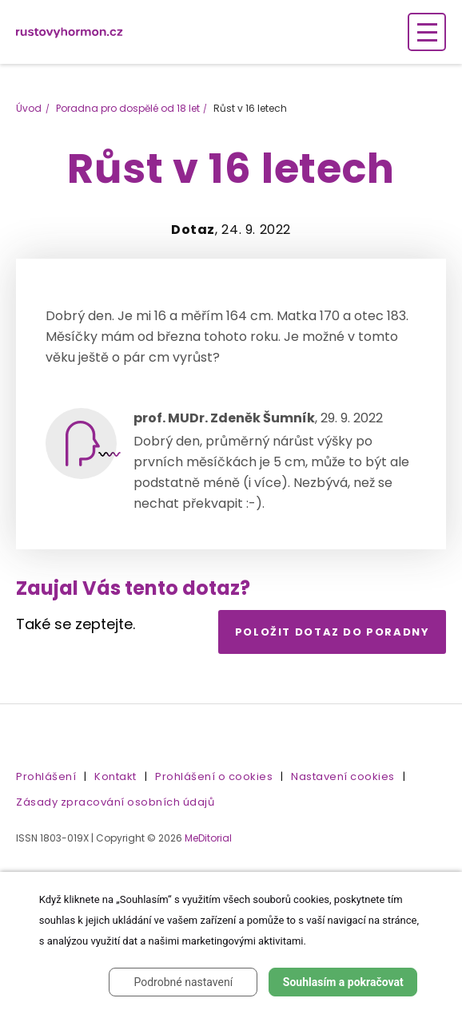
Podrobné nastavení (183, 982)
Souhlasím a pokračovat (343, 982)
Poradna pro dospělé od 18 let (128, 108)
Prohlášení (46, 776)
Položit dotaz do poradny (332, 632)
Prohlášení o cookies (214, 776)
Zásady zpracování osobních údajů (115, 802)
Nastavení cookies (343, 776)
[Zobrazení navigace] (427, 32)
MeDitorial (208, 838)
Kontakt (115, 776)
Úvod (29, 108)
